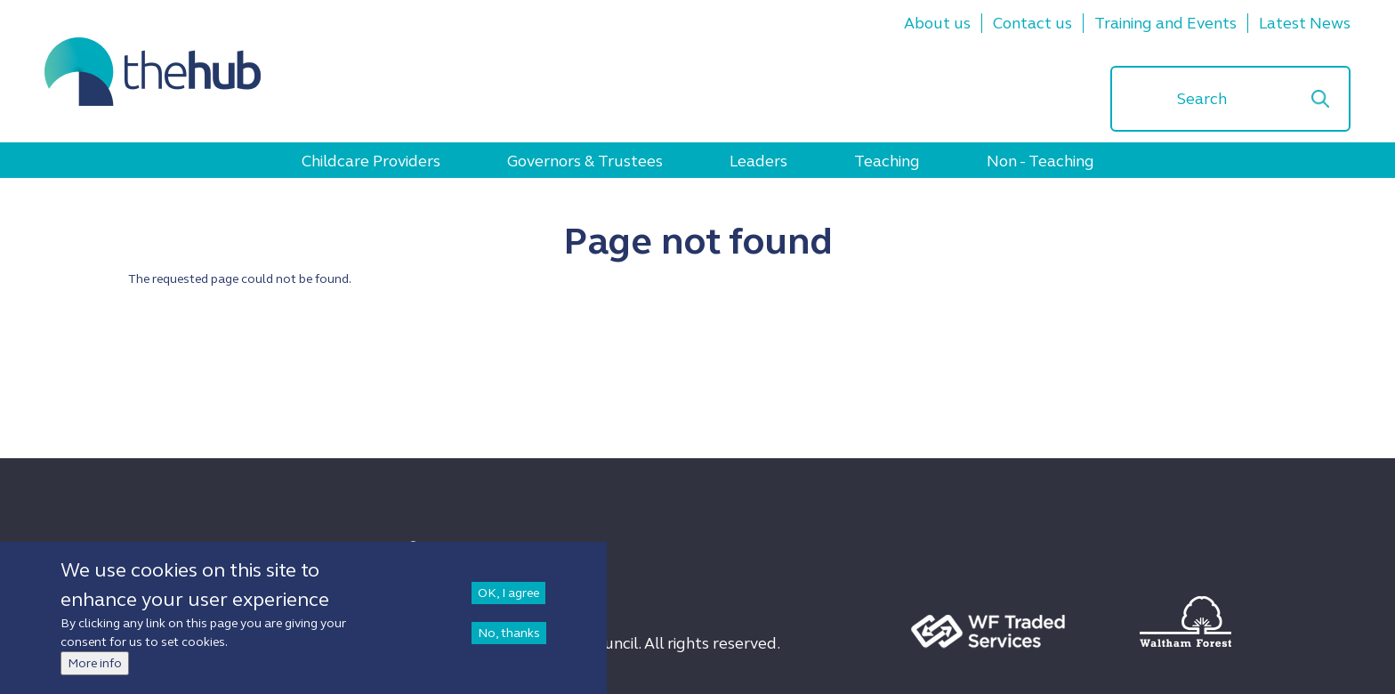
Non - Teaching (1040, 161)
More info (95, 663)
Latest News (1305, 23)
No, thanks (509, 633)
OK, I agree (508, 593)
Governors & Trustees (585, 161)
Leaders (758, 161)
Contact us (1032, 23)
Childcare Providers (371, 161)
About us (937, 23)
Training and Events (1165, 23)
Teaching (887, 161)
